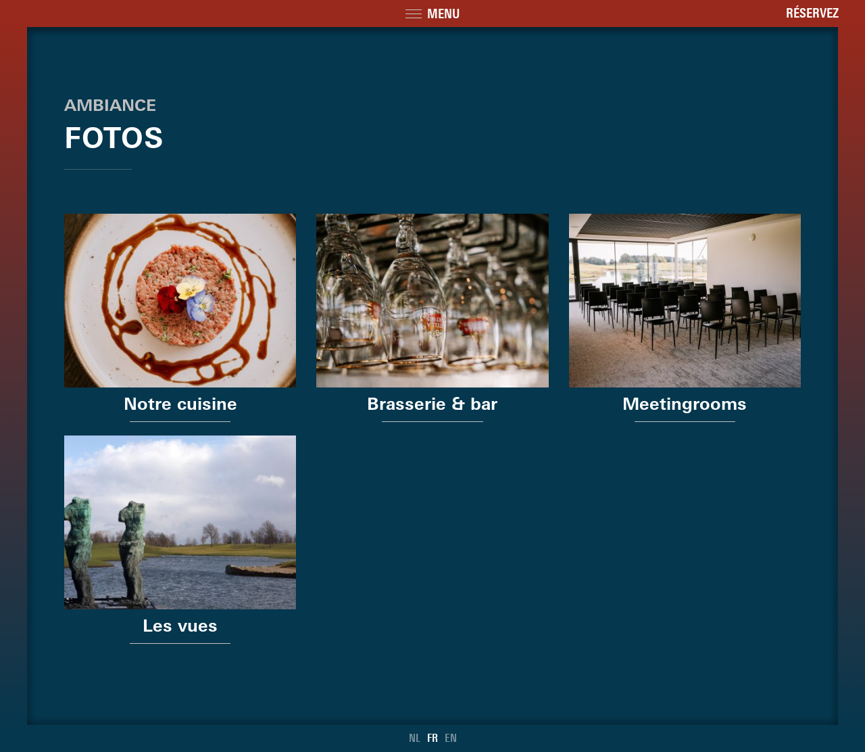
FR (432, 738)
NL (414, 738)
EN (451, 738)
